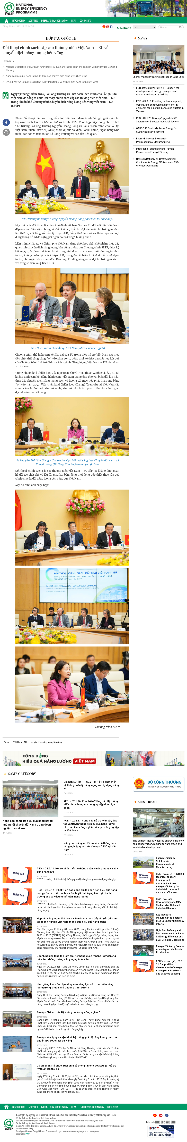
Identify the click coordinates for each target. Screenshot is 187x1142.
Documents (85, 20)
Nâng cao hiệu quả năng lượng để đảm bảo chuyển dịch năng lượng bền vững (46, 76)
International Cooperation (54, 20)
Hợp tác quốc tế (61, 38)
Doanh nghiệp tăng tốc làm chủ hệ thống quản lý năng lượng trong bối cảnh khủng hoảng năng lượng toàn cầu (76, 957)
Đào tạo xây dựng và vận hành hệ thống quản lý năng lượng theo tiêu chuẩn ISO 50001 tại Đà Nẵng (77, 1039)
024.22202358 (124, 27)
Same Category (22, 773)
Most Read (147, 802)
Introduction (18, 20)
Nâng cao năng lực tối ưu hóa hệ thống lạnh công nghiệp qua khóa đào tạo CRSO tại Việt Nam (90, 846)
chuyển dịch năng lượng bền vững (46, 742)
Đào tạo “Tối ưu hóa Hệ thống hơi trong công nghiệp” (68, 1012)
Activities (33, 20)
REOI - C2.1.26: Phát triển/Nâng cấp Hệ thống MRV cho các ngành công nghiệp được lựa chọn (91, 804)
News (73, 20)
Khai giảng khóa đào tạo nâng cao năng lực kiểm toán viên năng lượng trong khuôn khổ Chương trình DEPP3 (75, 986)
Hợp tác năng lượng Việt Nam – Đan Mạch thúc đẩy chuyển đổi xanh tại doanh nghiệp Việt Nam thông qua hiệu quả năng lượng (77, 920)
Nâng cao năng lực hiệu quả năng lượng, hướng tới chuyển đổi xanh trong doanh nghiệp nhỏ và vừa (28, 824)
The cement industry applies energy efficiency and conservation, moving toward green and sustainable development (158, 844)
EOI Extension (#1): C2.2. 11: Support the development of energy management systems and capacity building (157, 91)
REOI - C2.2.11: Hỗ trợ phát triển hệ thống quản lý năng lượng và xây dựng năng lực (77, 870)
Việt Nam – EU (20, 742)
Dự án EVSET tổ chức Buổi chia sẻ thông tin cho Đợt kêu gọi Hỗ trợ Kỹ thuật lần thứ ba (76, 1067)
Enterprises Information (92, 1107)
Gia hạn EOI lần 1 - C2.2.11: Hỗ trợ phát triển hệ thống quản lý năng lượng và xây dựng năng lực (91, 785)
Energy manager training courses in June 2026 (158, 76)
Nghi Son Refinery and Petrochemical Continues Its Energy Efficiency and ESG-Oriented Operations (157, 162)
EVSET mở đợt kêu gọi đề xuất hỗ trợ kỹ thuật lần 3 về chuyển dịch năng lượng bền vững (52, 82)
